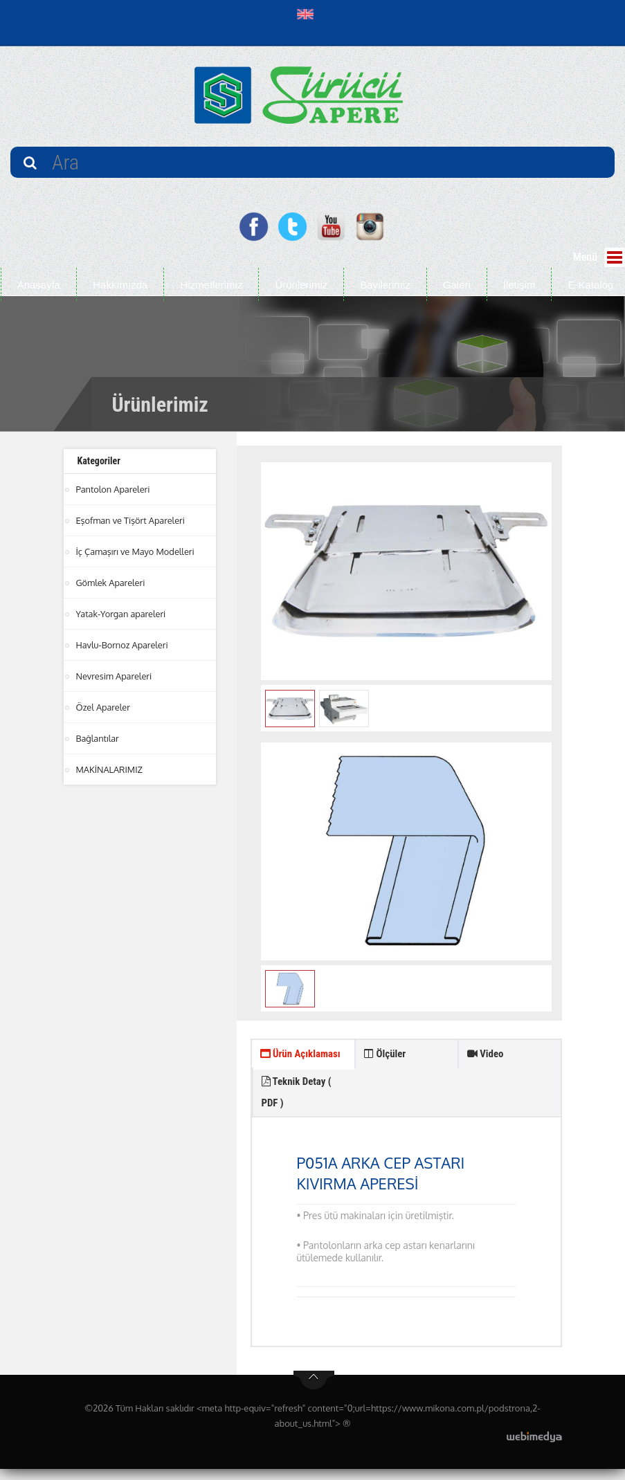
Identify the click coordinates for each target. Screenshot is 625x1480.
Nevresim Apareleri (115, 676)
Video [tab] (487, 1055)
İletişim (519, 285)
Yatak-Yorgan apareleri (121, 613)
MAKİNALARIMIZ (110, 769)
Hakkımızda (120, 285)
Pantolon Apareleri (114, 489)
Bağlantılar (98, 738)
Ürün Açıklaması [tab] (284, 1068)
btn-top (313, 1391)
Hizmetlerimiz (211, 285)
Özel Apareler (104, 707)
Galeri (457, 285)
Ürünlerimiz (301, 285)
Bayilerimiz (385, 285)
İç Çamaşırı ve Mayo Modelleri (136, 551)
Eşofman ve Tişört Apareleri (131, 520)
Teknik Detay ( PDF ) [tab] (402, 1099)
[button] (308, 13)
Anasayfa (39, 285)
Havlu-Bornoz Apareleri (123, 644)
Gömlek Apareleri (111, 582)
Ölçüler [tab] (386, 1055)
